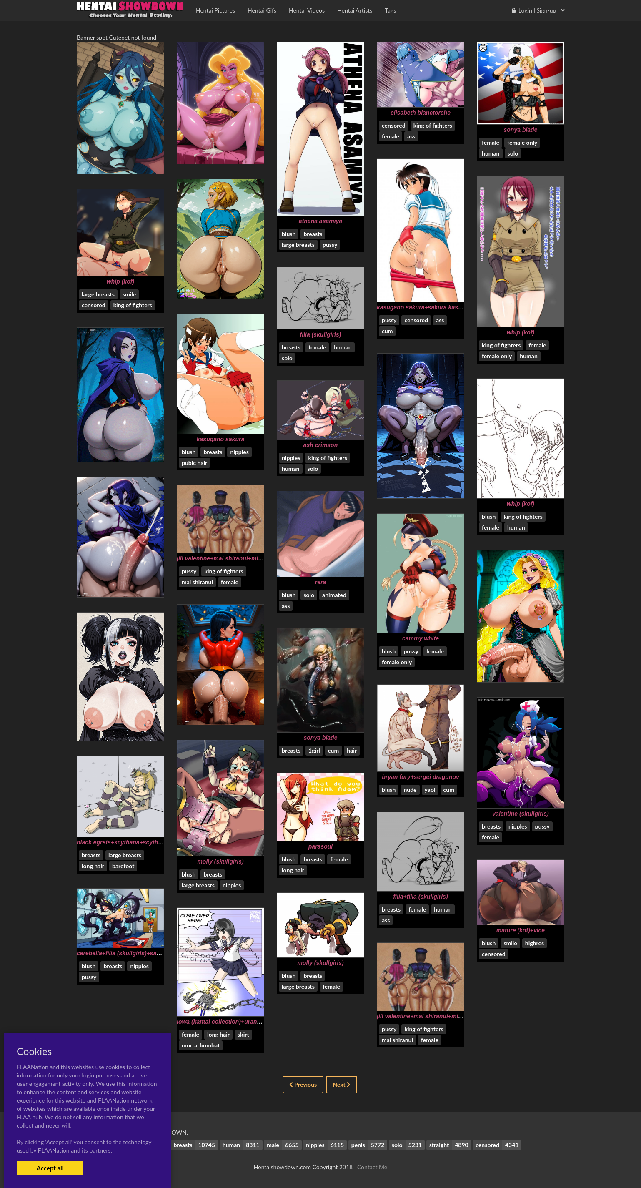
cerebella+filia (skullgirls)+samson (124, 953)
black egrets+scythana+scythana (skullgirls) (138, 842)
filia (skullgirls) (320, 334)
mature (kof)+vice (520, 930)
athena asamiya (320, 221)
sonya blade (521, 129)
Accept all (49, 1168)
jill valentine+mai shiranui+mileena (225, 558)
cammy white (420, 638)
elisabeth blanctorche (421, 112)
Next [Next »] (342, 1084)
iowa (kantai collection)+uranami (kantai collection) (247, 1021)
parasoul (320, 846)
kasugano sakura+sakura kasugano (426, 307)
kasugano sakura (220, 439)
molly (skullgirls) (220, 861)
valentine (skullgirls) (520, 813)
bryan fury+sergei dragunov (420, 777)
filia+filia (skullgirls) (420, 896)
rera (320, 582)
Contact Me (372, 1166)
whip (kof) (520, 332)
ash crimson (320, 445)
